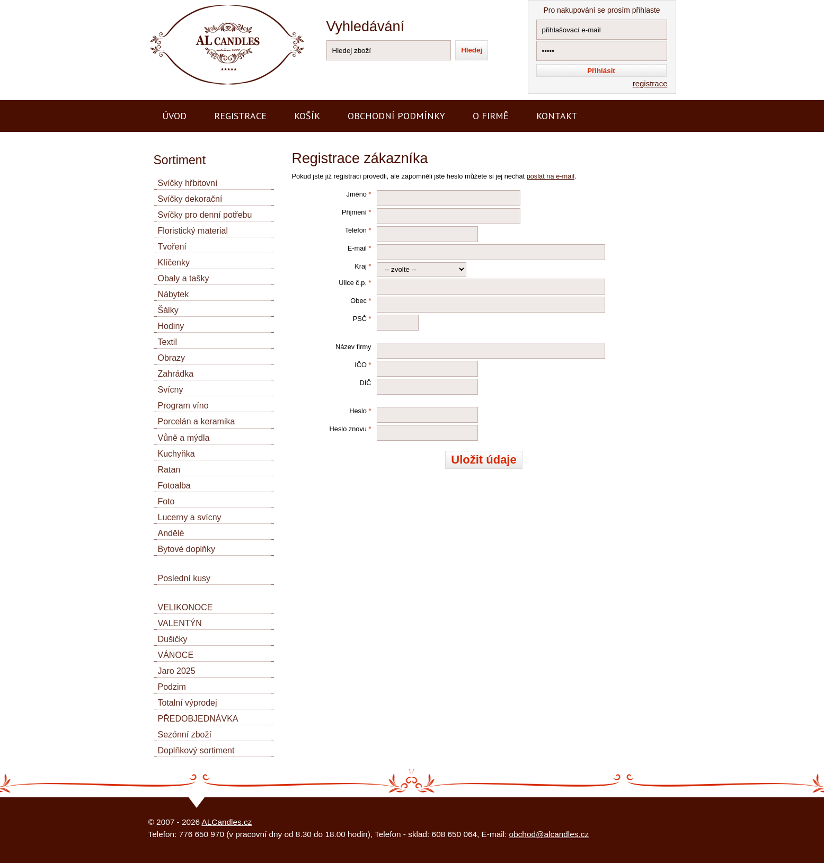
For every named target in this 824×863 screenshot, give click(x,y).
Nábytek (173, 294)
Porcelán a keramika (196, 421)
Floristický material (193, 230)
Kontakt (556, 116)
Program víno (183, 405)
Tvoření (172, 246)
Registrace (240, 116)
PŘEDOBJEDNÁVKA (198, 718)
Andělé (171, 533)
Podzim (172, 686)
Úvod (174, 116)
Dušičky (173, 639)
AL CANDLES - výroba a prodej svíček (216, 4)
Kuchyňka (176, 453)
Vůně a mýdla (184, 437)
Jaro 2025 (177, 670)
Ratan (169, 469)
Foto (166, 501)
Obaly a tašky (183, 278)
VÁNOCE (176, 655)
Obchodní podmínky (396, 116)
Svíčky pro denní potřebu (205, 214)
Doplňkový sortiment (196, 750)
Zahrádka (176, 373)
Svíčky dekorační (190, 198)
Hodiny (171, 326)
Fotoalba (174, 485)
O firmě (491, 116)
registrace (650, 83)
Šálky (168, 310)
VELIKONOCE (185, 607)
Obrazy (171, 357)
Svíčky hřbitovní (188, 183)
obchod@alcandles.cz (549, 834)
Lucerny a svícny (189, 517)
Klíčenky (174, 262)
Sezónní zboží (184, 734)
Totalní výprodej (187, 702)
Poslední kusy (184, 578)
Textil (167, 341)
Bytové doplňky (187, 549)
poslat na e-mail (550, 176)
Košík (307, 116)
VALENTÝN (180, 623)
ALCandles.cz (227, 821)
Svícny (170, 389)
